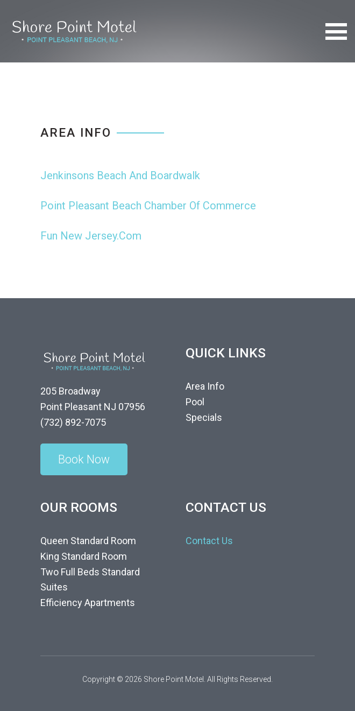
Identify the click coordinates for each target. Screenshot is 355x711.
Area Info (205, 386)
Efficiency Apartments (87, 602)
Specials (204, 417)
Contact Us (209, 540)
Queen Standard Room (88, 540)
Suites (54, 587)
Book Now (84, 459)
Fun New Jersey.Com (90, 235)
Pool (195, 401)
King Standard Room (83, 556)
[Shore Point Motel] (74, 30)
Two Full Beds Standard (90, 572)
